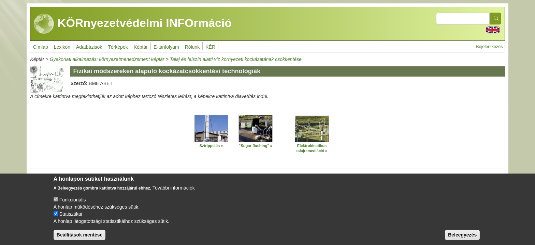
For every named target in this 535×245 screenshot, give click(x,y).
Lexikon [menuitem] (62, 47)
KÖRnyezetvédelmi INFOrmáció (133, 24)
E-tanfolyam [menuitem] (166, 47)
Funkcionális (72, 205)
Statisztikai (70, 220)
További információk (174, 193)
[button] (211, 129)
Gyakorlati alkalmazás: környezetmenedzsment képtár (107, 59)
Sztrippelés (209, 146)
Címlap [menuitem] (40, 47)
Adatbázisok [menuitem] (89, 47)
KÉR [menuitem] (210, 47)
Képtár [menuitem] (141, 47)
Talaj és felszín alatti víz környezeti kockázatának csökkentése (236, 59)
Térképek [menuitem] (118, 47)
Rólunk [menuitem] (192, 47)
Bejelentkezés (489, 46)
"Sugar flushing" (254, 146)
